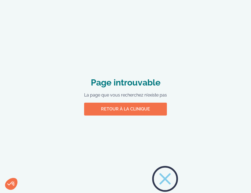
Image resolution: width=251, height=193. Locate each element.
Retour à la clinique (125, 109)
